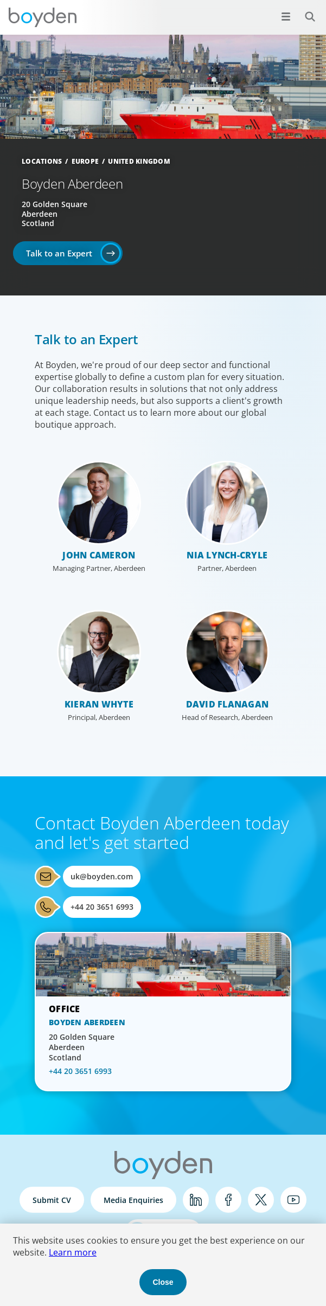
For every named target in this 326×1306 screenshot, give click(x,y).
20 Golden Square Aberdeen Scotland (54, 213)
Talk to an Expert (59, 253)
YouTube (293, 1200)
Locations (42, 161)
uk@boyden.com (102, 876)
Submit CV (52, 1200)
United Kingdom (139, 161)
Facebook (228, 1200)
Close (162, 1282)
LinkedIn (196, 1200)
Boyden (42, 17)
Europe (85, 161)
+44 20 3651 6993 (102, 907)
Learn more (73, 1252)
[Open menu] (286, 16)
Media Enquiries (133, 1200)
